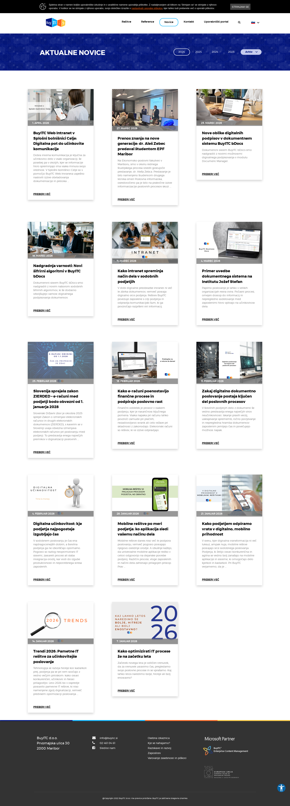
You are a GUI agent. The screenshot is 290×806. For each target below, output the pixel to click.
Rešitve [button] (126, 22)
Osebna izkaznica (159, 738)
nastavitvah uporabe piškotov (146, 8)
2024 (215, 52)
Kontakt (189, 22)
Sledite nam (107, 748)
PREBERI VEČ (41, 194)
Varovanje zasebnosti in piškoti (167, 758)
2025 (198, 52)
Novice (168, 22)
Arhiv (252, 52)
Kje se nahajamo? (159, 743)
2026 (181, 52)
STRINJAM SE (240, 6)
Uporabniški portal (216, 22)
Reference (147, 22)
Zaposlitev (154, 753)
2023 (231, 52)
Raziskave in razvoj (159, 748)
